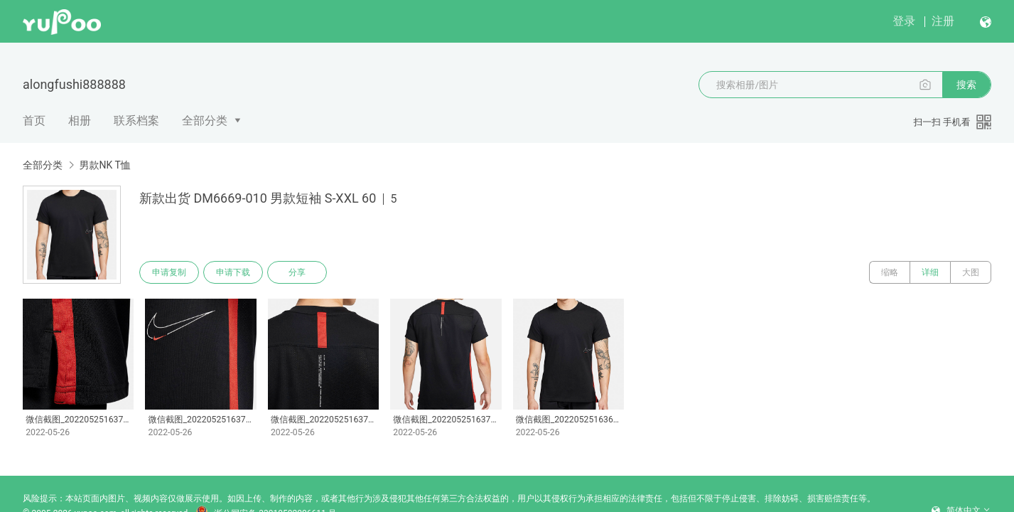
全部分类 (204, 120)
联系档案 (136, 120)
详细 (930, 272)
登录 (903, 21)
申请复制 (169, 272)
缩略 (889, 272)
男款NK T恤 (104, 165)
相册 (79, 120)
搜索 (966, 84)
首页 (34, 120)
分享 (297, 272)
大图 (970, 272)
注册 (943, 21)
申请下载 (233, 272)
